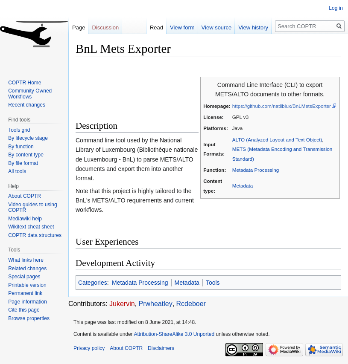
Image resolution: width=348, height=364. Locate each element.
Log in (336, 8)
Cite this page (23, 310)
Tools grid (19, 130)
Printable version (27, 285)
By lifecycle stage (28, 138)
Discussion (105, 27)
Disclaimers (161, 348)
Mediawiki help (25, 219)
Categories (92, 282)
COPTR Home (24, 83)
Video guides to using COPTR (32, 208)
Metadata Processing (255, 170)
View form (182, 27)
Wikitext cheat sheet (31, 227)
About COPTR (24, 196)
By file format (23, 163)
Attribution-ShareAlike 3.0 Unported (174, 334)
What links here (26, 260)
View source (217, 27)
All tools (17, 171)
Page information (27, 302)
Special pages (24, 277)
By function (20, 147)
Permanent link (25, 293)
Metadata (242, 185)
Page (78, 27)
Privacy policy (89, 348)
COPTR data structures (34, 235)
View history (253, 27)
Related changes (27, 269)
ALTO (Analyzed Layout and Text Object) (277, 139)
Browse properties (29, 318)
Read (156, 27)
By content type (26, 155)
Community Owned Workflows (30, 94)
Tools (213, 282)
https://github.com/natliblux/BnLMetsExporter (281, 106)
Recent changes (26, 105)
